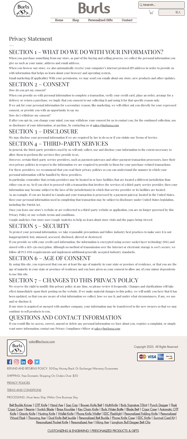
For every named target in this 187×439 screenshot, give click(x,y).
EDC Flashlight (112, 414)
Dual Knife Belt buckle (62, 418)
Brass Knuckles (66, 409)
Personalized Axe (82, 422)
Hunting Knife (46, 414)
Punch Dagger (159, 405)
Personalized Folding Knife (141, 414)
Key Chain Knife (88, 409)
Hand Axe (56, 405)
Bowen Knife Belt (91, 405)
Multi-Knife (111, 405)
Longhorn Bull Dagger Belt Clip (131, 422)
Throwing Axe (37, 418)
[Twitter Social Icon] (37, 361)
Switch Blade (45, 409)
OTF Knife (41, 405)
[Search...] (160, 5)
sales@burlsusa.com (106, 125)
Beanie (30, 409)
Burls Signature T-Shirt (134, 405)
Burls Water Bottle (112, 409)
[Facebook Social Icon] (9, 361)
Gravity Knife (27, 414)
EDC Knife (144, 418)
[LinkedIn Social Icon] (23, 361)
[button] (151, 12)
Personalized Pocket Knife (52, 422)
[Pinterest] (30, 361)
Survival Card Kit (164, 418)
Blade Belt (132, 409)
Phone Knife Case (123, 418)
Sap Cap (72, 405)
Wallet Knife (65, 414)
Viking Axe (102, 422)
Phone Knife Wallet (88, 414)
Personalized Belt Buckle (94, 418)
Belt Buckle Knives (20, 405)
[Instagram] (16, 361)
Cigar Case (149, 409)
